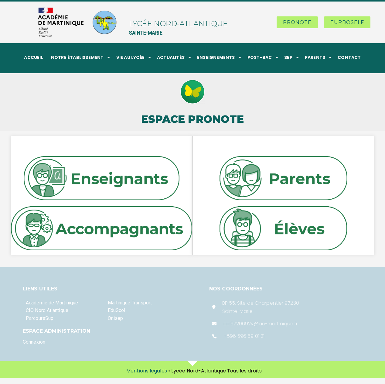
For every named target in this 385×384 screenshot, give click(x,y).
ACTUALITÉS (171, 57)
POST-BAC (259, 57)
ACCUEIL (33, 57)
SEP (288, 57)
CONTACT (349, 57)
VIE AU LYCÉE (130, 57)
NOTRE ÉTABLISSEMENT (77, 57)
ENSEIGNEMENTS (216, 57)
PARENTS (315, 57)
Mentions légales (146, 370)
